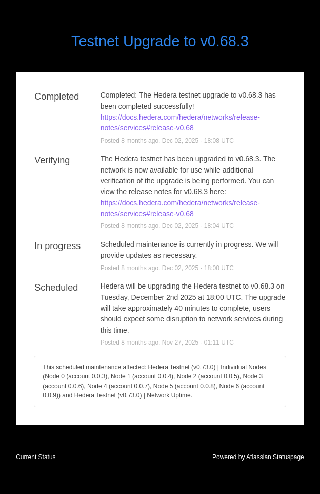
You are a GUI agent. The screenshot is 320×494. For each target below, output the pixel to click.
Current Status (35, 457)
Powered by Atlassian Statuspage (258, 457)
